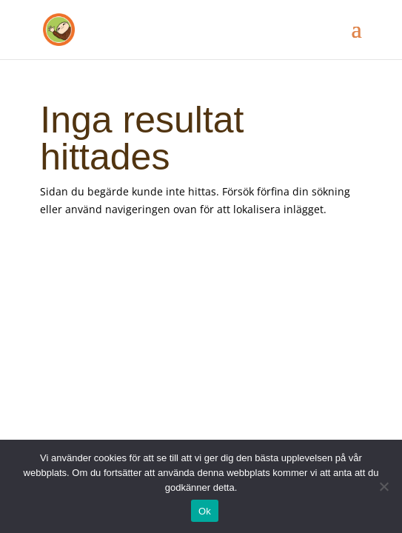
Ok (204, 511)
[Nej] (383, 486)
